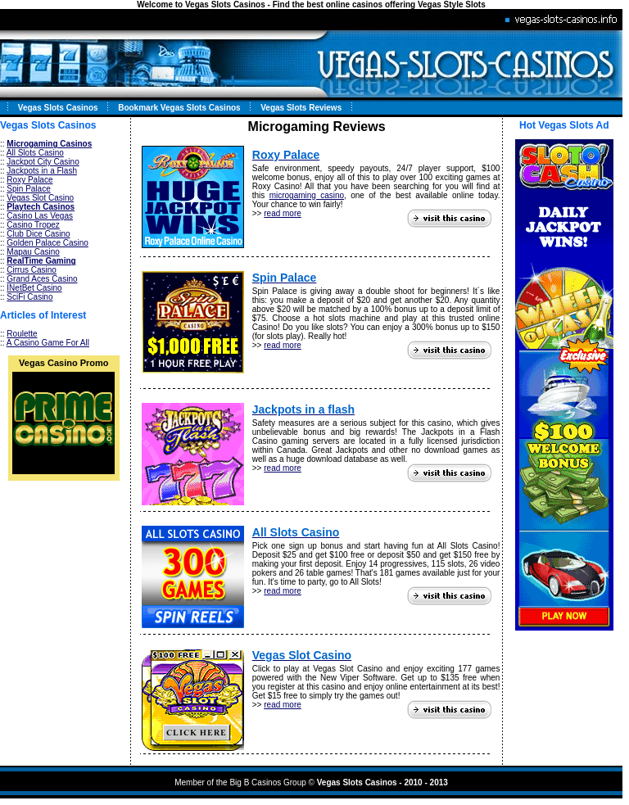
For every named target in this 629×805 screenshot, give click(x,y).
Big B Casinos (255, 782)
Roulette (22, 333)
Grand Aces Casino (42, 278)
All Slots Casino (35, 152)
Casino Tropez (33, 224)
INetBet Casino (34, 287)
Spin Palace (28, 188)
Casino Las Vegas (40, 215)
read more (282, 213)
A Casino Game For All (48, 342)
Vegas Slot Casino (40, 197)
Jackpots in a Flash (42, 170)
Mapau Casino (33, 251)
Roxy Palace (29, 179)
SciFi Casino (29, 296)
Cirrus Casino (32, 269)
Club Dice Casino (38, 233)
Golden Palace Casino (47, 242)
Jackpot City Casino (43, 161)
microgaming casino (306, 195)
